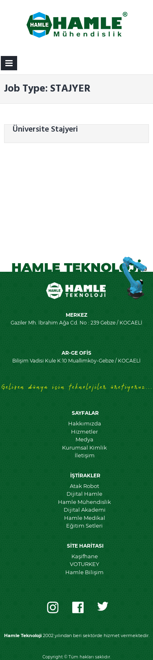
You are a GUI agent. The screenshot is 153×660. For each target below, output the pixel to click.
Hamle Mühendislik (84, 502)
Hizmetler (84, 431)
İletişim (85, 455)
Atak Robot (84, 486)
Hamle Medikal (84, 518)
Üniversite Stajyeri (45, 129)
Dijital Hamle (84, 493)
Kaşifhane (84, 556)
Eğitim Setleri (84, 525)
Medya (84, 439)
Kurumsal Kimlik (84, 447)
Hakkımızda (84, 423)
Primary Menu (9, 64)
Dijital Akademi (85, 509)
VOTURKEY (84, 564)
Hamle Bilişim (84, 572)
